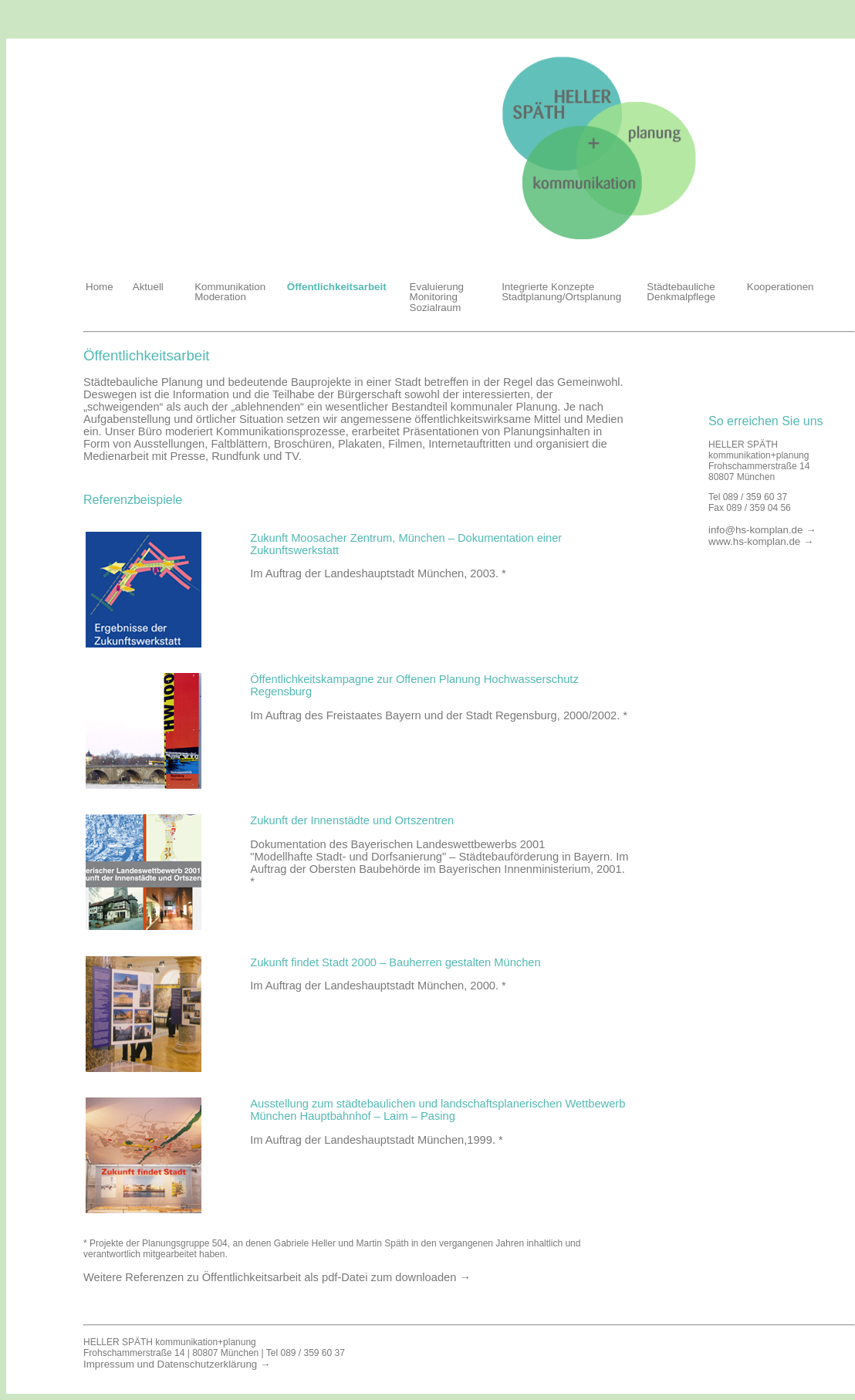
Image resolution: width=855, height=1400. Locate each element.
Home (99, 287)
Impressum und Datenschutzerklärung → (176, 1364)
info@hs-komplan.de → (762, 530)
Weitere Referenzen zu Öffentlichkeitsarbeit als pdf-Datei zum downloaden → (277, 1277)
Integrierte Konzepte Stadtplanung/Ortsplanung (561, 292)
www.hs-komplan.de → (760, 541)
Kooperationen (780, 287)
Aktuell (148, 287)
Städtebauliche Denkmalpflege (681, 292)
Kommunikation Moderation (229, 292)
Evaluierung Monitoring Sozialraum (437, 297)
